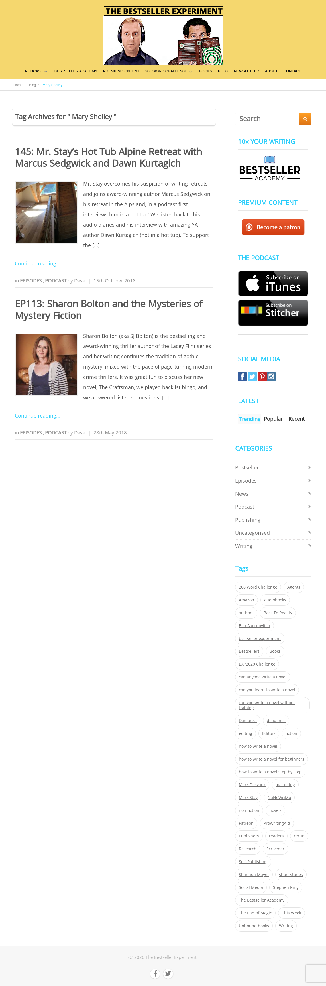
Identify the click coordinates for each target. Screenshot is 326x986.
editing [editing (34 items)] (245, 733)
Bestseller (247, 467)
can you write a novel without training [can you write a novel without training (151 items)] (267, 705)
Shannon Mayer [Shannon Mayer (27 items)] (254, 874)
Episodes (31, 280)
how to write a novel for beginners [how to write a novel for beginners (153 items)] (271, 759)
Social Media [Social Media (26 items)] (251, 887)
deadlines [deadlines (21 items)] (276, 720)
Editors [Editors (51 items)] (269, 733)
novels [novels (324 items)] (275, 810)
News (241, 493)
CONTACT (292, 71)
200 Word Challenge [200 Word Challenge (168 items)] (258, 587)
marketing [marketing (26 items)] (285, 784)
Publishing (247, 519)
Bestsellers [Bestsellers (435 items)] (249, 651)
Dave (79, 280)
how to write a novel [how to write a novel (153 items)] (258, 746)
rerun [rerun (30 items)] (299, 836)
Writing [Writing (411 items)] (286, 925)
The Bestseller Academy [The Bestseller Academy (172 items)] (261, 900)
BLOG (223, 71)
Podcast (56, 280)
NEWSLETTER (246, 71)
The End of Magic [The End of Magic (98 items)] (255, 913)
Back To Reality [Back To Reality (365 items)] (278, 612)
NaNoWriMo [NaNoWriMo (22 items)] (279, 797)
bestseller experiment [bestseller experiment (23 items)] (260, 638)
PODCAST (34, 71)
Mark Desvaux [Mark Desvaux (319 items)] (252, 784)
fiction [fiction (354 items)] (291, 733)
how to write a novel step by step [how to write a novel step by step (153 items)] (270, 771)
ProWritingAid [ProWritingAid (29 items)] (277, 823)
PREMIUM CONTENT (121, 71)
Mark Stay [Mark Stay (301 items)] (248, 797)
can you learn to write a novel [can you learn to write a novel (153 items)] (267, 689)
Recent (296, 418)
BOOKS (205, 71)
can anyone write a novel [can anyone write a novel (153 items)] (262, 677)
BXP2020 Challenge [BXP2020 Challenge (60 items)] (257, 664)
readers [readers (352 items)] (276, 836)
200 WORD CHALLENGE (166, 71)
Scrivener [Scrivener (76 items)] (275, 848)
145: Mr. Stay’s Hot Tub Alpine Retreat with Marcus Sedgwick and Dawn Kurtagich (108, 157)
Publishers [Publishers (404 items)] (249, 836)
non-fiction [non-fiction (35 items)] (249, 810)
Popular (273, 418)
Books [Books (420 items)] (275, 651)
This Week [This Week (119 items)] (291, 913)
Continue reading (35, 263)
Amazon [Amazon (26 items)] (246, 600)
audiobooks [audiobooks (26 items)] (275, 600)
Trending (249, 419)
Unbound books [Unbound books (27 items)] (254, 925)
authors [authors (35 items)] (246, 612)
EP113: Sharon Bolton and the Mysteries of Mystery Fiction (108, 309)
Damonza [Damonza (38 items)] (248, 720)
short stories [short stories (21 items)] (291, 874)
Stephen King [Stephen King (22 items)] (286, 887)
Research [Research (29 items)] (247, 848)
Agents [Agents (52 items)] (293, 587)
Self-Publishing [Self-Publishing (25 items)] (253, 861)
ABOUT (271, 71)
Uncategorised (252, 532)
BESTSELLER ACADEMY (75, 71)
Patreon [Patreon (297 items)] (246, 823)
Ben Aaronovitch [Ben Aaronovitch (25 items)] (254, 625)
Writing (243, 545)
